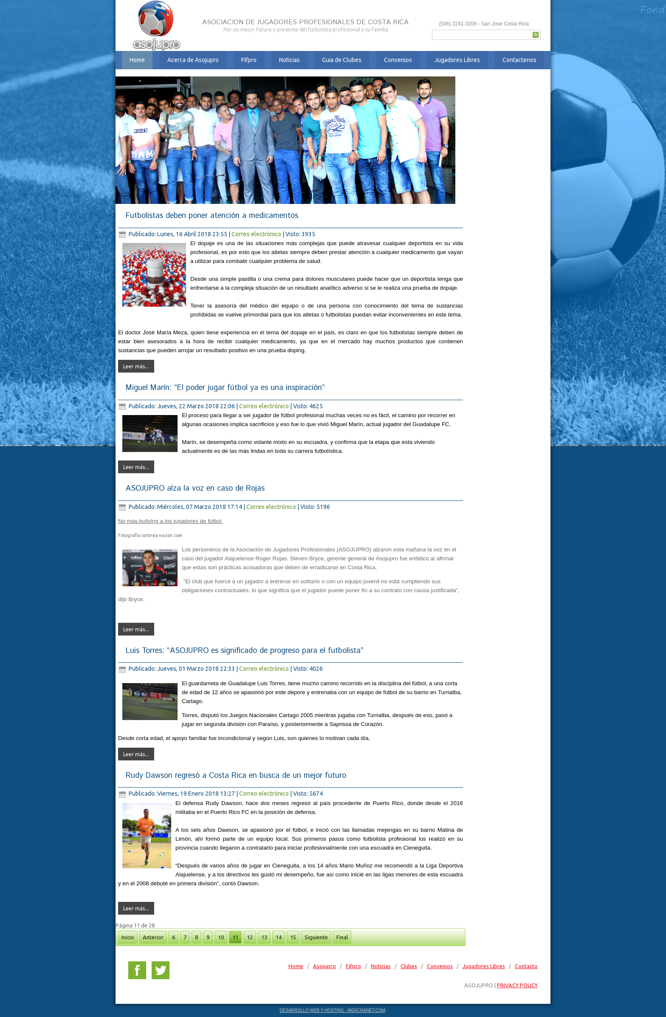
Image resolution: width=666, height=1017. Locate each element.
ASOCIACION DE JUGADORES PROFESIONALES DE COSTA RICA (305, 22)
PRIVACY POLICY (517, 985)
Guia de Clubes (341, 59)
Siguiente (316, 937)
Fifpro (249, 59)
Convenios (398, 59)
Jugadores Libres (457, 59)
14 (279, 937)
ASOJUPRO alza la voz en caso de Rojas (195, 488)
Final (342, 937)
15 (293, 937)
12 (250, 937)
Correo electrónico (256, 234)
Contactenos (519, 59)
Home (137, 59)
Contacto (526, 966)
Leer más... (136, 366)
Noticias (289, 59)
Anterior (153, 937)
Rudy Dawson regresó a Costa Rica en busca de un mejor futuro (236, 775)
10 (221, 937)
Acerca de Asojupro (193, 59)
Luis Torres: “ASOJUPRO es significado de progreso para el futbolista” (245, 650)
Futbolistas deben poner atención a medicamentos (212, 215)
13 (264, 937)
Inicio (127, 937)
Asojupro (324, 966)
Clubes (409, 966)
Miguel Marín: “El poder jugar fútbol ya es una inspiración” (225, 387)
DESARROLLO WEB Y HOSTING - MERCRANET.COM (332, 1010)
